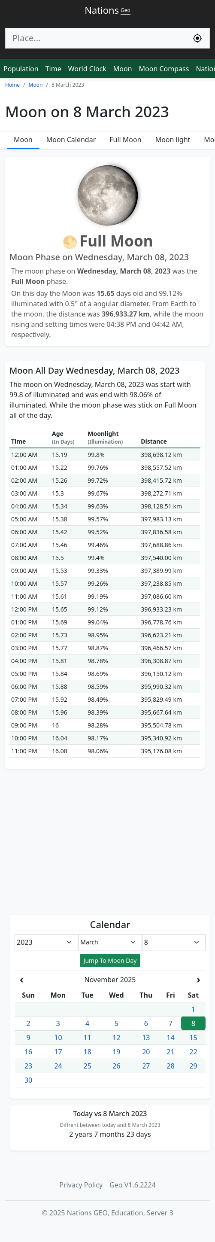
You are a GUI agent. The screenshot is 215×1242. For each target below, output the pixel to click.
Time (53, 68)
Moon (122, 68)
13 (146, 1037)
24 (58, 1066)
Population (21, 68)
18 (87, 1051)
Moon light (173, 139)
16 (28, 1051)
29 (193, 1066)
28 (170, 1066)
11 (87, 1037)
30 (28, 1080)
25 (87, 1066)
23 (28, 1066)
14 (170, 1037)
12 (116, 1037)
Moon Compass (164, 68)
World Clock (87, 68)
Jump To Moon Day (110, 960)
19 (116, 1051)
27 (146, 1066)
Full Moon (125, 139)
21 (170, 1051)
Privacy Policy (81, 1185)
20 (146, 1051)
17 (58, 1051)
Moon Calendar (71, 139)
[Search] (95, 38)
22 (193, 1051)
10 (58, 1037)
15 (193, 1037)
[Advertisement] (107, 842)
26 (116, 1066)
